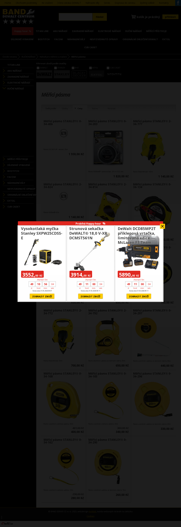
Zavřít (162, 225)
